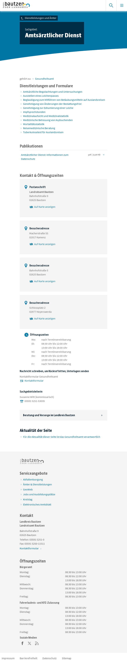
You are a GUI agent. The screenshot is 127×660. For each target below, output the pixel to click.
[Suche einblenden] (111, 5)
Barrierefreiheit (28, 658)
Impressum (8, 658)
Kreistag (27, 499)
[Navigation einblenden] (121, 5)
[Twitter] (29, 643)
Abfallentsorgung (33, 479)
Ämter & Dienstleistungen (37, 484)
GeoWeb (28, 489)
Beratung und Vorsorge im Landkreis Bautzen (49, 415)
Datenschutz (49, 658)
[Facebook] (22, 643)
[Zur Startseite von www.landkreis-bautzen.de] (52, 5)
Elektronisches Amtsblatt (37, 504)
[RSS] (37, 643)
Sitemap (66, 658)
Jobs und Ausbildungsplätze (39, 494)
